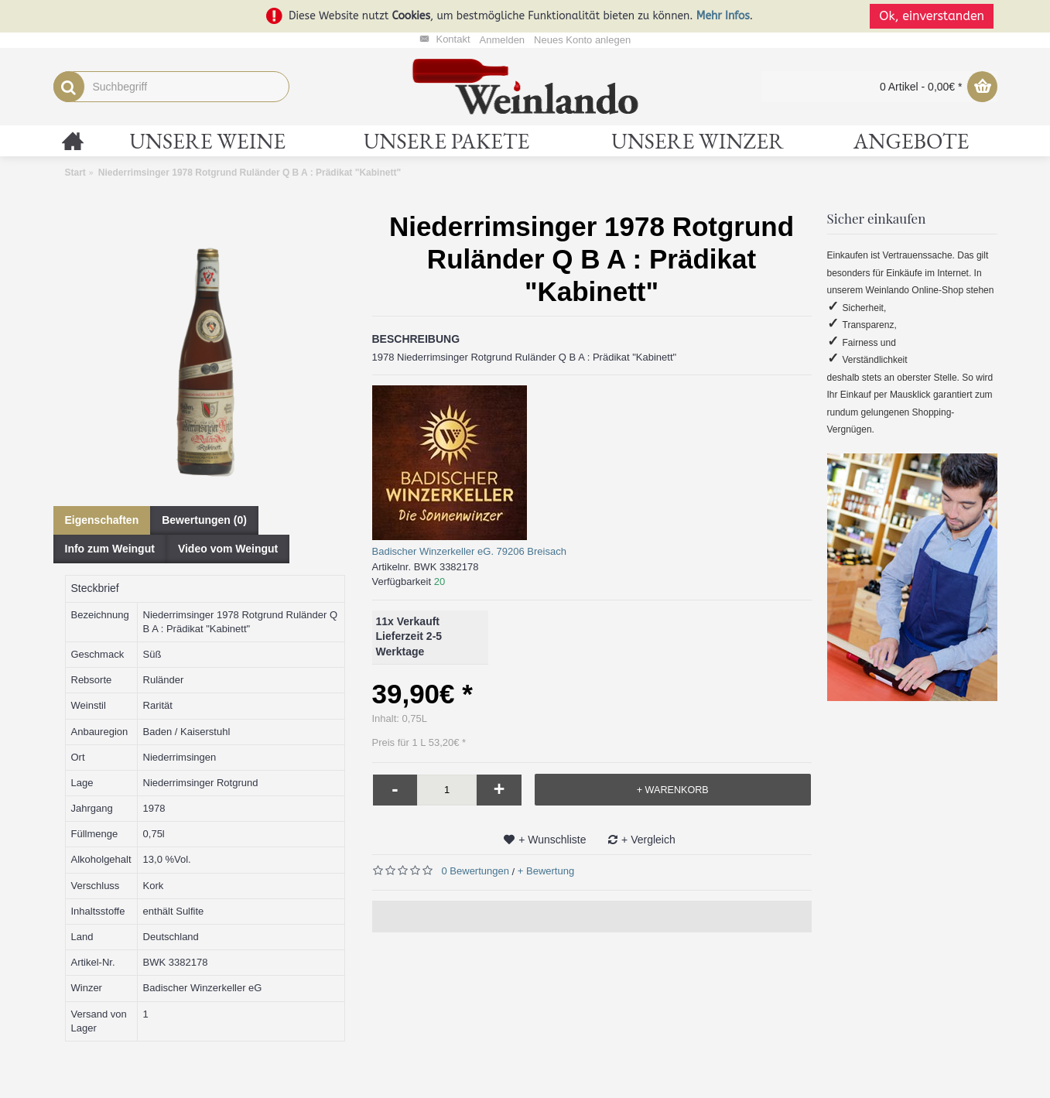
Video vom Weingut (228, 548)
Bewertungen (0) (204, 520)
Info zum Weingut (110, 548)
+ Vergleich (648, 839)
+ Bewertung (546, 871)
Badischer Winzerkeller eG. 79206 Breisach (469, 551)
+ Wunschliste (552, 839)
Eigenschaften (102, 520)
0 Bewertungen (475, 871)
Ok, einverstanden (935, 16)
